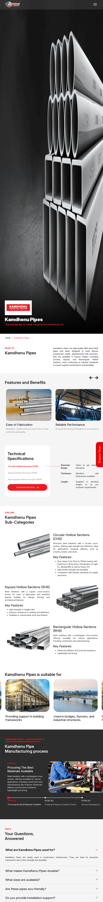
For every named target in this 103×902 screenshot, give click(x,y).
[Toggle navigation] (95, 4)
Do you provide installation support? (30, 898)
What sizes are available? (22, 880)
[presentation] (91, 378)
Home (9, 338)
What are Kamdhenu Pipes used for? (30, 850)
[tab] (27, 466)
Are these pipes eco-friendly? (25, 889)
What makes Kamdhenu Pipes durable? (32, 871)
